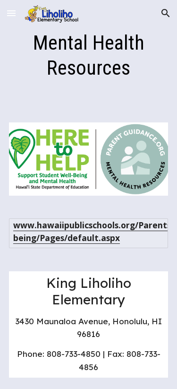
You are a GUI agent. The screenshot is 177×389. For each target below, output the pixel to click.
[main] (89, 55)
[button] (11, 13)
